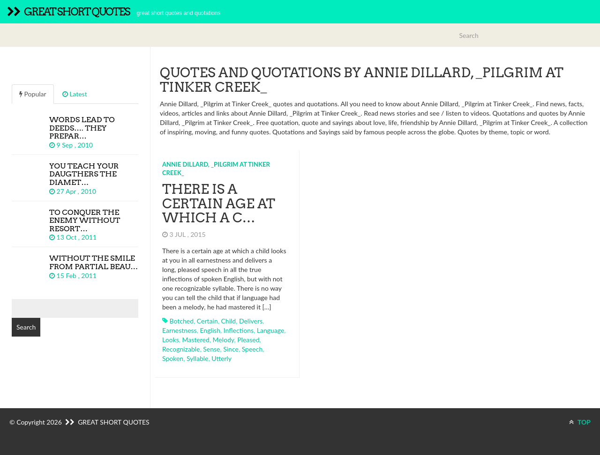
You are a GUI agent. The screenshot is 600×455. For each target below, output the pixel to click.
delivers (250, 321)
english (210, 330)
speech (252, 349)
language (271, 330)
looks (170, 340)
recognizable (181, 349)
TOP (580, 422)
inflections (239, 330)
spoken (172, 358)
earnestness (179, 330)
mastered (196, 340)
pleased (248, 340)
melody (223, 340)
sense (211, 349)
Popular (32, 94)
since (231, 349)
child (228, 321)
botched (182, 321)
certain (207, 321)
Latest (74, 94)
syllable (198, 358)
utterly (221, 358)
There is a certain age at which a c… (218, 203)
